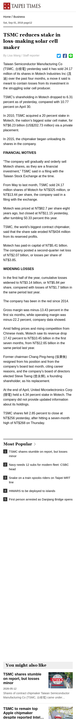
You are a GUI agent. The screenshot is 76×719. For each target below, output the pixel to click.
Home (7, 16)
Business (19, 16)
